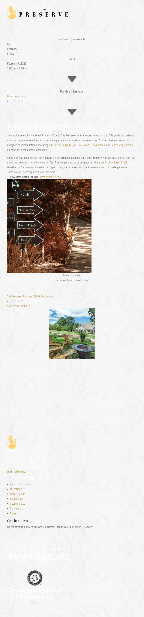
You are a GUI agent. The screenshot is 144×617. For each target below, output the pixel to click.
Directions (16, 489)
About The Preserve (21, 484)
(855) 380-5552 (16, 472)
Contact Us (16, 508)
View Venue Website (18, 306)
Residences (16, 499)
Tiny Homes (83, 145)
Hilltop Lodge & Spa (64, 145)
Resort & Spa (17, 494)
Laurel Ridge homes (122, 145)
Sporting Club (17, 504)
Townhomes (98, 145)
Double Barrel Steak (116, 162)
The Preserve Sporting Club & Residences (30, 296)
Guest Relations (16, 96)
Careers (14, 513)
